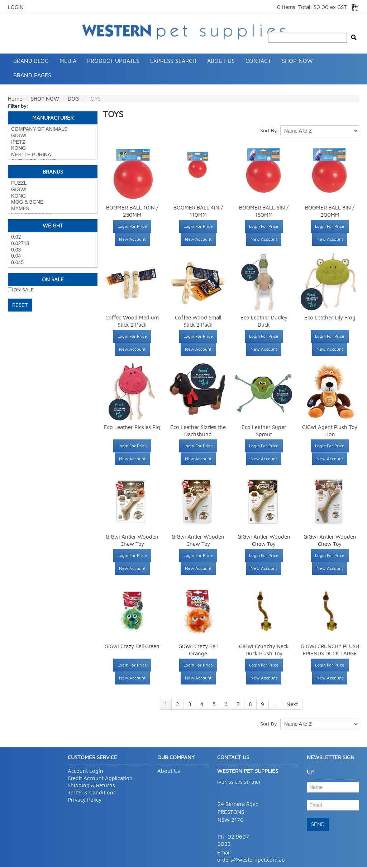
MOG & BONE (52, 202)
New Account (132, 239)
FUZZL (52, 183)
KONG (52, 148)
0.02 (52, 237)
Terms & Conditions (92, 792)
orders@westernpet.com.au (251, 860)
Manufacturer (52, 118)
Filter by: (18, 106)
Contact (258, 60)
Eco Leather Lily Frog (330, 317)
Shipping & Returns (91, 785)
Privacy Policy (84, 800)
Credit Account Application (100, 778)
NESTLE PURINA (52, 155)
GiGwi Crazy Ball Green (132, 646)
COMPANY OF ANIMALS (52, 129)
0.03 (52, 250)
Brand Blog (31, 60)
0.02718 (52, 243)
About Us (221, 60)
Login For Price (132, 226)
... (275, 704)
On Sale (53, 279)
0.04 (52, 256)
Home (15, 99)
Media (67, 60)
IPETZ (52, 142)
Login (16, 7)
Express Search (173, 60)
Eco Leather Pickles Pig (132, 427)
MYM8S (52, 209)
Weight (53, 225)
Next (292, 704)
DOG (73, 99)
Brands (53, 172)
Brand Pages (32, 75)
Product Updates (113, 60)
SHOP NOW (297, 60)
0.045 (52, 262)
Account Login (85, 771)
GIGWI (52, 136)
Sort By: (269, 130)
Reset (20, 305)
